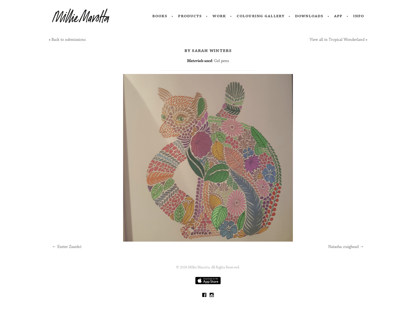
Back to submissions (68, 39)
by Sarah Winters (208, 50)
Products (190, 16)
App (338, 16)
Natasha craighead (346, 246)
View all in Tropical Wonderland (337, 39)
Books (160, 16)
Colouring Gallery (260, 16)
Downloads (309, 16)
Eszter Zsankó (66, 246)
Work (219, 16)
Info (358, 16)
